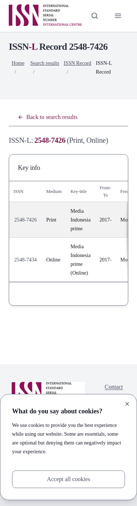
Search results (44, 63)
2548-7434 (25, 260)
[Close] (127, 403)
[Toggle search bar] (94, 15)
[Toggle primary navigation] (118, 15)
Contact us (114, 391)
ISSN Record (77, 63)
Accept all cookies (68, 479)
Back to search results (47, 117)
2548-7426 (25, 220)
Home (18, 63)
